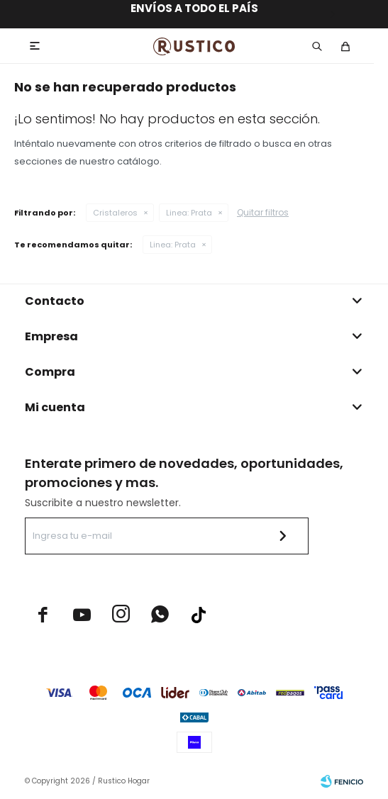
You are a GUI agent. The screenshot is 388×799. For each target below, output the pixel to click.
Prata (189, 212)
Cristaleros (115, 212)
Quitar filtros (263, 212)
